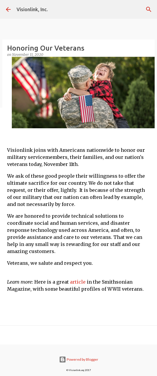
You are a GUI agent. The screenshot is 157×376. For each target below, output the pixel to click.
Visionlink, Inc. (32, 9)
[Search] (148, 9)
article (78, 282)
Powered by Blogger (78, 359)
